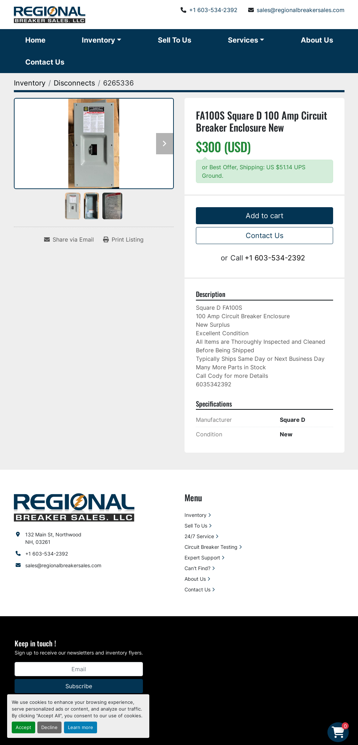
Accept (23, 727)
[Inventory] (30, 83)
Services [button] (243, 40)
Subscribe (78, 686)
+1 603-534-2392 (213, 9)
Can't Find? (197, 568)
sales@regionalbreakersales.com (300, 9)
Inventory (98, 40)
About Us (317, 40)
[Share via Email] (68, 239)
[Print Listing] (123, 239)
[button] (101, 40)
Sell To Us (174, 40)
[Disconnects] (74, 83)
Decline (49, 727)
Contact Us (44, 62)
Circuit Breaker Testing (211, 547)
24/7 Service (199, 536)
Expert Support (202, 557)
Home (35, 40)
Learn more (80, 727)
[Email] (79, 669)
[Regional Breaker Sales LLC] (74, 507)
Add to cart (264, 215)
